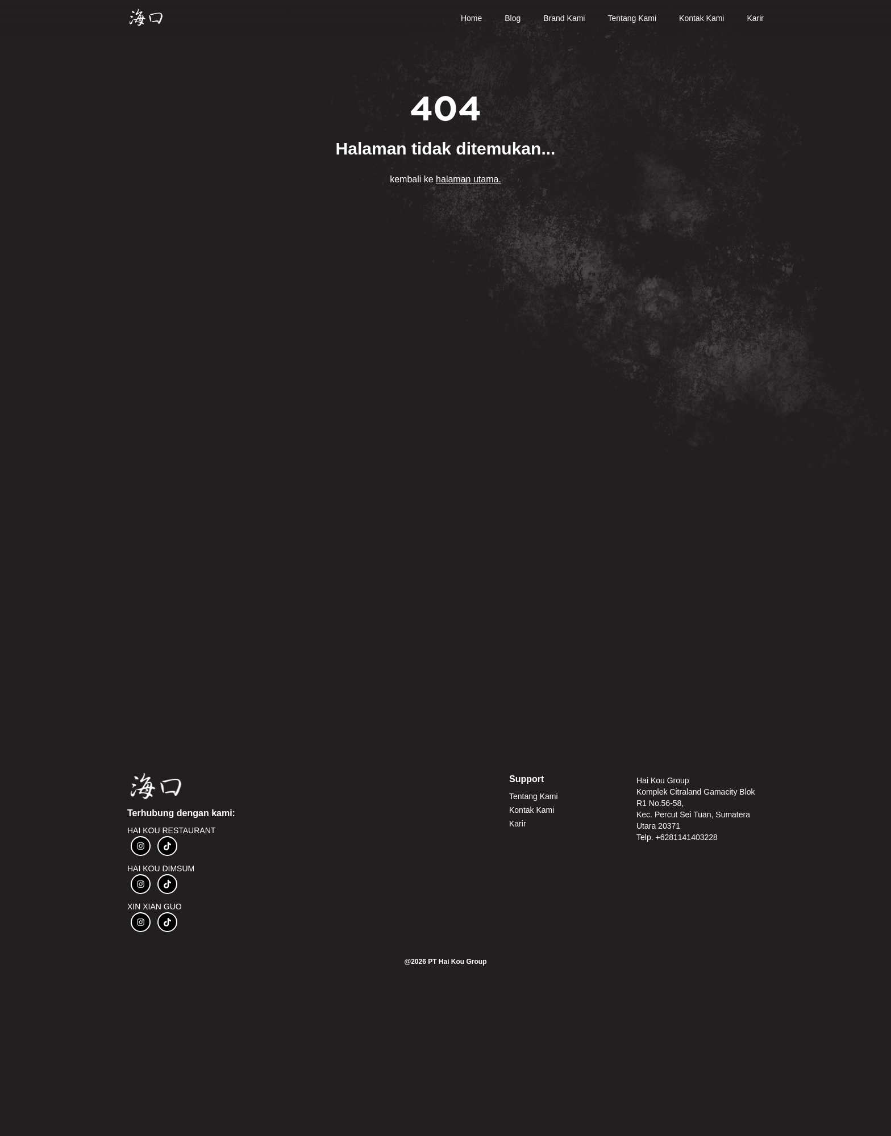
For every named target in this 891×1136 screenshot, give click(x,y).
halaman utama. (468, 179)
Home (471, 18)
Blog (513, 18)
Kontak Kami (701, 18)
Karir (755, 18)
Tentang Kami (631, 18)
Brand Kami (564, 18)
